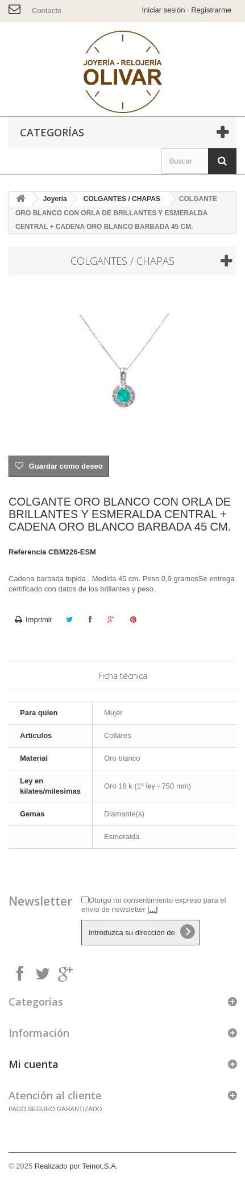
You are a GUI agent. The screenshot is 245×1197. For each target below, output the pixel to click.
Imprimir (39, 619)
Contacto (46, 10)
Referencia (27, 552)
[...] (152, 909)
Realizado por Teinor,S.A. (76, 1166)
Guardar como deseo (65, 466)
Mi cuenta (34, 1064)
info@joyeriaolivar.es (16, 7)
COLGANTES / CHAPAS (122, 199)
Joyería (55, 199)
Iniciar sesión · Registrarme (187, 10)
